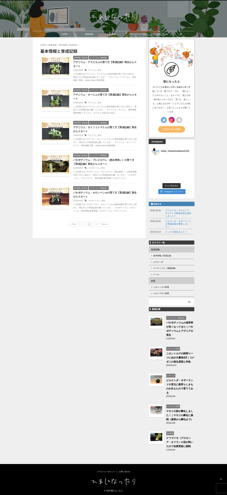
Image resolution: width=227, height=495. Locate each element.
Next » (105, 224)
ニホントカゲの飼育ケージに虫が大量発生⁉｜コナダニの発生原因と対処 (180, 357)
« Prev (73, 224)
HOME (65, 34)
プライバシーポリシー (106, 472)
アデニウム (92, 70)
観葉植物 (89, 34)
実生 (99, 70)
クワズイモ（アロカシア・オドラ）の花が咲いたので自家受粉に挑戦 (179, 442)
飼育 (114, 34)
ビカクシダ (158, 262)
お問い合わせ (162, 34)
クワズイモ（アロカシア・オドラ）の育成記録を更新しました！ (178, 213)
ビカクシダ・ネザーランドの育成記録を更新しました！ (178, 224)
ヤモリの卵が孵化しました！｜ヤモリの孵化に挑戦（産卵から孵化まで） (179, 415)
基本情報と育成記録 (162, 256)
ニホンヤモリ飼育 (161, 293)
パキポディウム (93, 168)
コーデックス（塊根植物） (165, 268)
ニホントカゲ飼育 (161, 287)
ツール (156, 274)
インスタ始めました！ (176, 232)
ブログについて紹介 (138, 34)
